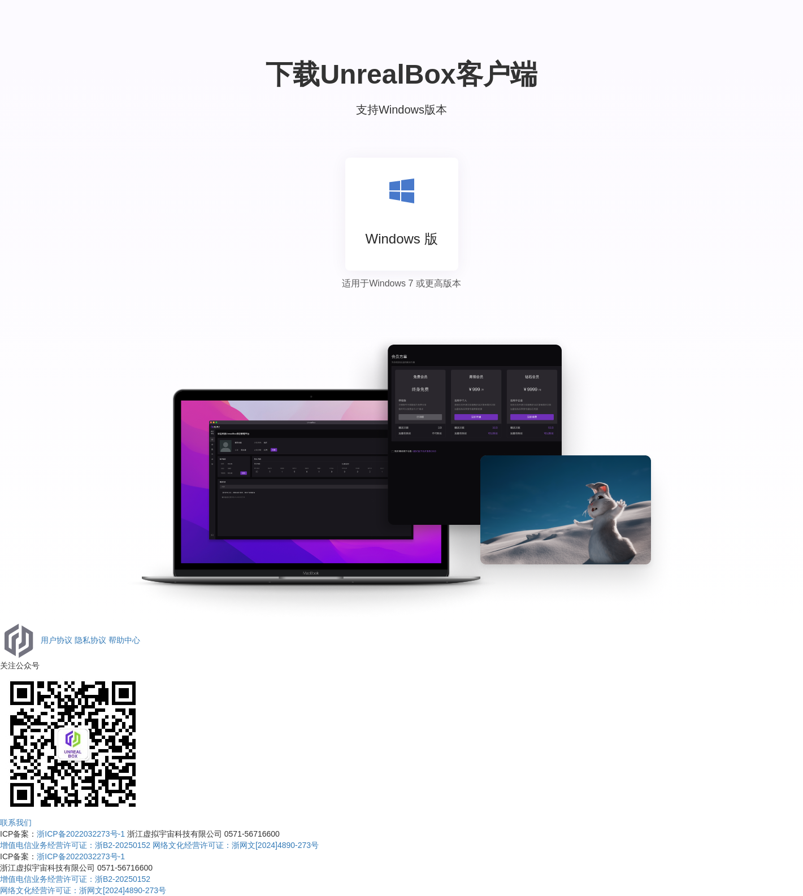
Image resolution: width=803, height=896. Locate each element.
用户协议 (56, 639)
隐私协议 (90, 639)
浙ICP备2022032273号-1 (81, 833)
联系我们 (16, 822)
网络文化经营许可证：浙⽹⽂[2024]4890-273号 (236, 845)
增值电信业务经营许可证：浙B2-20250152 (75, 845)
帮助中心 (124, 639)
